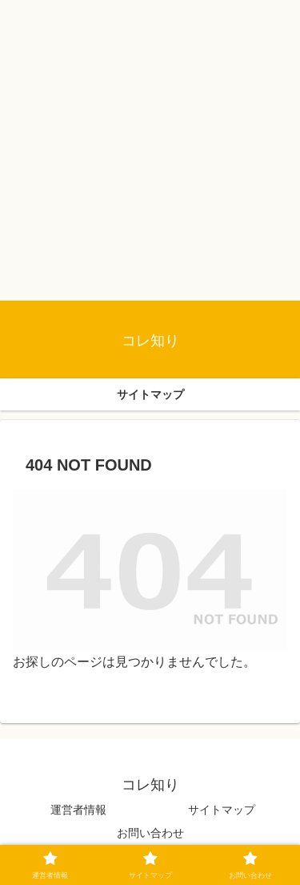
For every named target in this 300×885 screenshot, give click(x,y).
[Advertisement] (150, 150)
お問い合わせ (150, 832)
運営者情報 (78, 809)
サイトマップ (221, 809)
